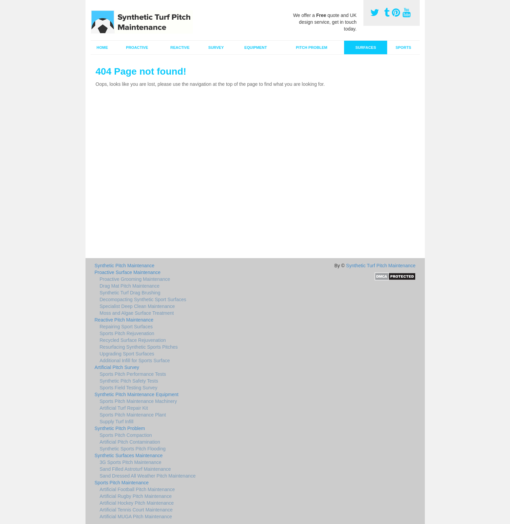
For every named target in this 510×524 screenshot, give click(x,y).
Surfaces (365, 47)
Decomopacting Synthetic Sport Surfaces (143, 299)
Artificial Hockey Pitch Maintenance (137, 503)
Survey (216, 47)
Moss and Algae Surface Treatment (137, 313)
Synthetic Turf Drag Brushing (130, 292)
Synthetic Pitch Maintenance (125, 265)
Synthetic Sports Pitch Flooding (133, 448)
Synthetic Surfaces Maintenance (129, 455)
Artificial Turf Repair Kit (124, 408)
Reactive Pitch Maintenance (124, 320)
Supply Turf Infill (117, 421)
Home (102, 47)
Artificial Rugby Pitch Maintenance (136, 496)
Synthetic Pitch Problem (120, 428)
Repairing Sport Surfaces (126, 326)
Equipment (255, 47)
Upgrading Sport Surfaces (127, 353)
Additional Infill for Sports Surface (135, 360)
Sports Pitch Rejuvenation (127, 333)
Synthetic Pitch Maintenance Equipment (136, 394)
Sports (403, 47)
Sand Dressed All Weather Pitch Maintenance (148, 476)
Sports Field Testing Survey (128, 387)
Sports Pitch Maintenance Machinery (138, 401)
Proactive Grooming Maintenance (135, 279)
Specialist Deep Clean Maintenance (137, 306)
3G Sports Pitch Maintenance (131, 462)
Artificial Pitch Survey (117, 367)
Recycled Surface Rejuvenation (133, 340)
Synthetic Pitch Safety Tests (129, 381)
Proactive (137, 47)
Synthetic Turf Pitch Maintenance (381, 265)
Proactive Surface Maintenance (128, 272)
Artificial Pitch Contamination (130, 442)
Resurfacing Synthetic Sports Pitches (139, 347)
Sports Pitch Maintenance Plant (133, 415)
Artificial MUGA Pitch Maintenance (136, 516)
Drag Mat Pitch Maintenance (130, 286)
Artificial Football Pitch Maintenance (137, 489)
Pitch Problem (311, 47)
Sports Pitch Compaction (126, 435)
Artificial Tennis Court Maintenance (136, 509)
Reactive (180, 47)
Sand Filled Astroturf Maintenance (135, 469)
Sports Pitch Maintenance (122, 482)
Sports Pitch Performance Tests (133, 374)
